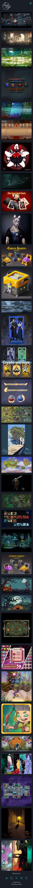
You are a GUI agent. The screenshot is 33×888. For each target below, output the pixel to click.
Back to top (16, 882)
